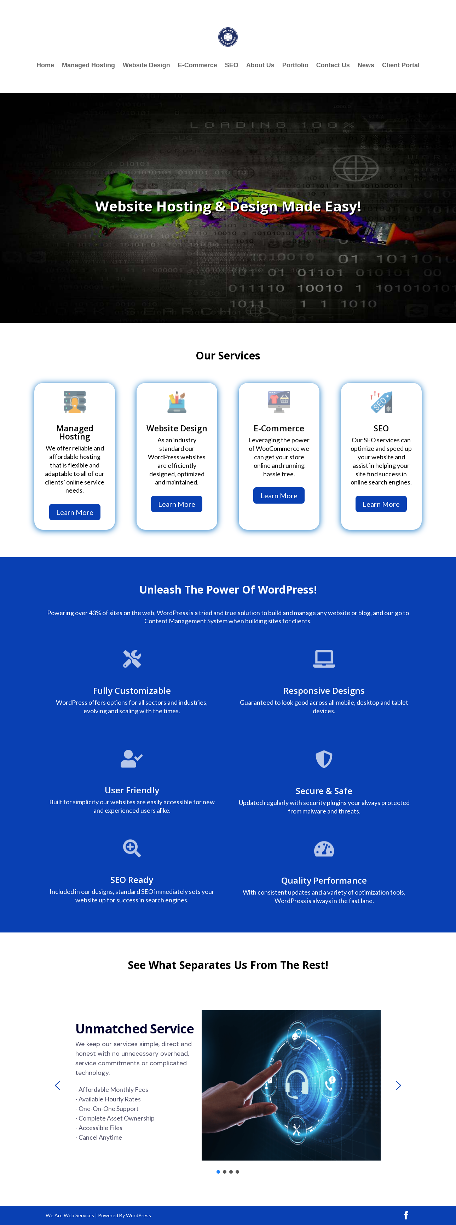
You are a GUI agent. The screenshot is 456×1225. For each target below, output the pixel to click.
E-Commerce (197, 66)
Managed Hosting (88, 66)
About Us (260, 66)
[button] (57, 1085)
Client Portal (401, 66)
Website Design (146, 66)
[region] (227, 1085)
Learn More (74, 512)
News (366, 66)
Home (45, 66)
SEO (231, 66)
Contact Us (333, 66)
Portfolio (295, 66)
